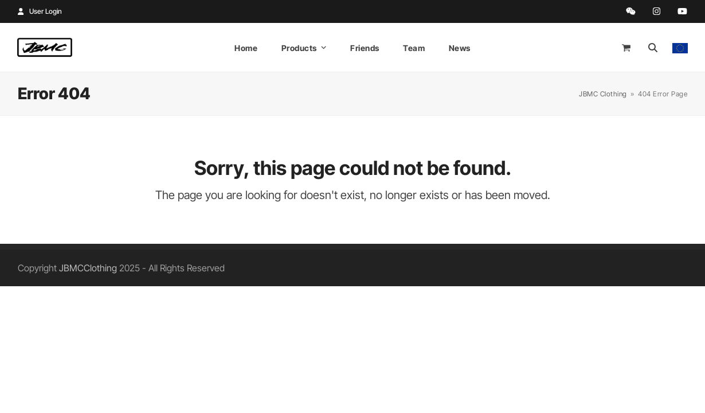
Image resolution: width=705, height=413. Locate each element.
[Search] (652, 47)
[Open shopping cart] (627, 47)
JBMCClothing (88, 268)
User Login (45, 11)
